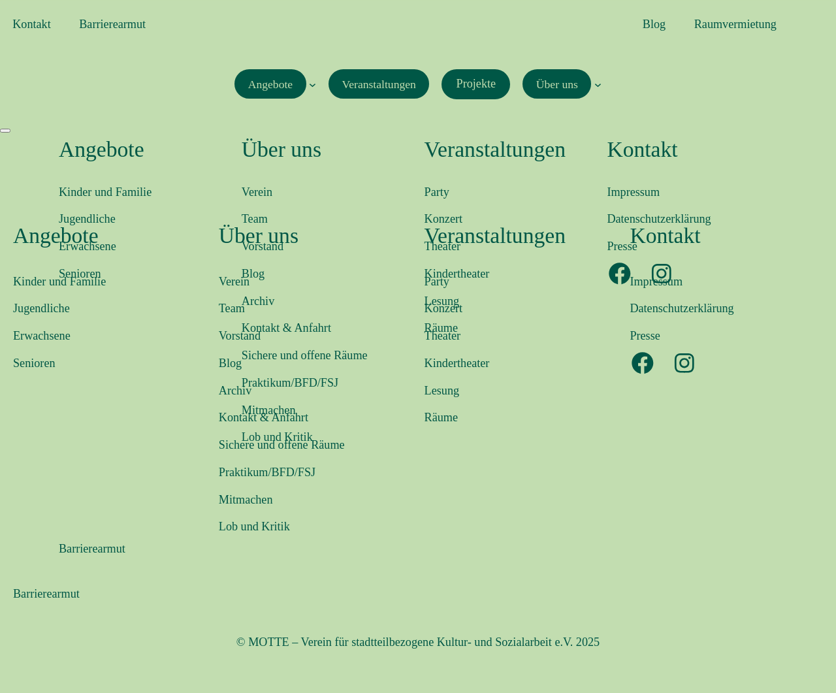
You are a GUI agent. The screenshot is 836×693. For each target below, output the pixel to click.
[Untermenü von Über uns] (603, 84)
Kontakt (665, 235)
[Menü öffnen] (5, 131)
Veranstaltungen (495, 235)
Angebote (56, 235)
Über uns (258, 235)
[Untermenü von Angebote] (310, 84)
